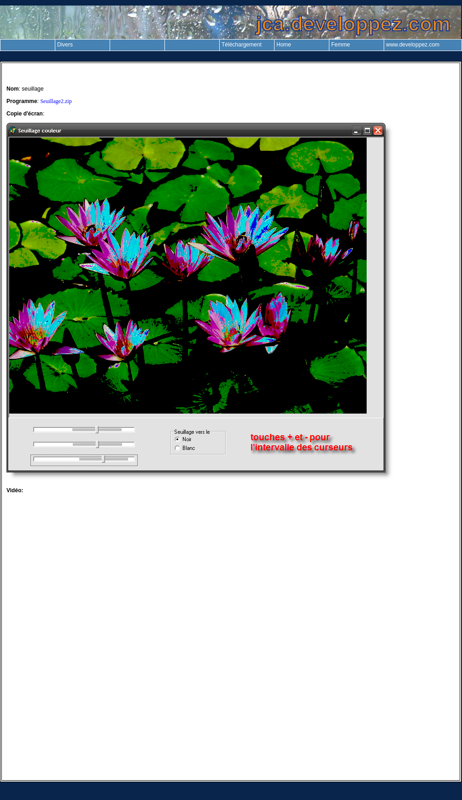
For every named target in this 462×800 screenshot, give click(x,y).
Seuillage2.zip (55, 101)
